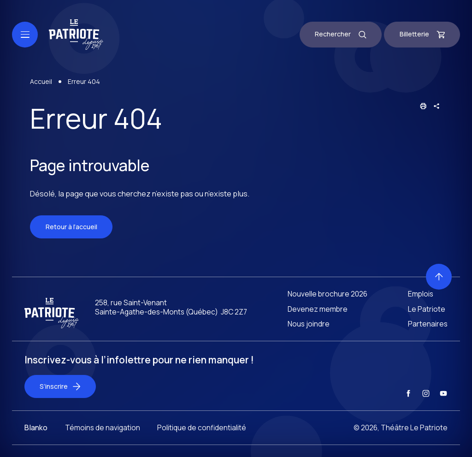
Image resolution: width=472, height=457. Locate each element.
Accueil (41, 82)
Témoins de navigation (102, 435)
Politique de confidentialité (201, 435)
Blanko (35, 435)
